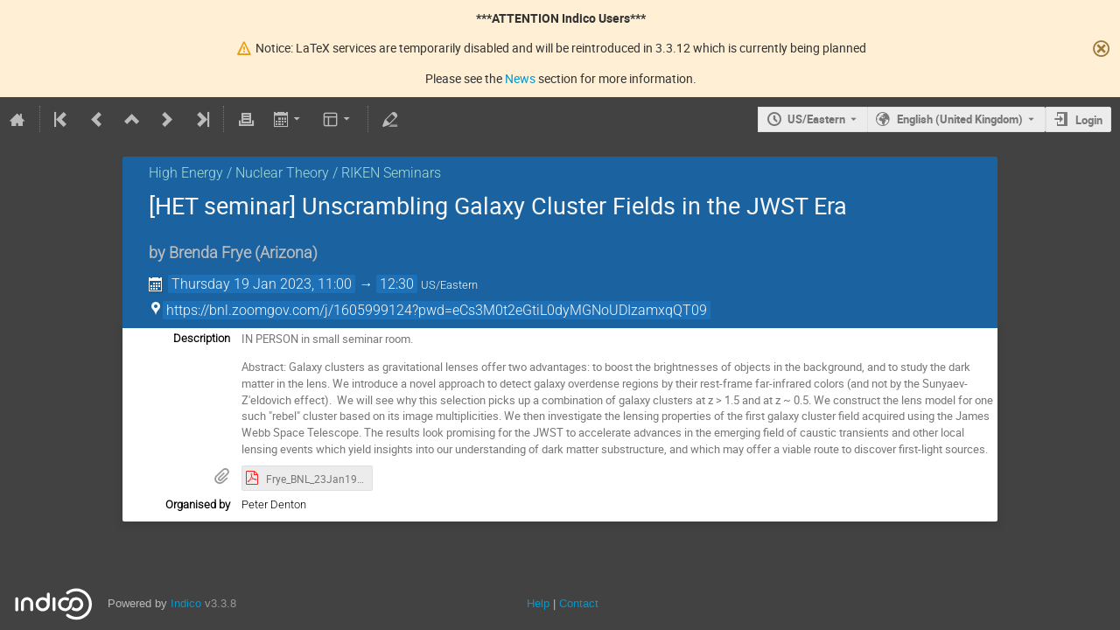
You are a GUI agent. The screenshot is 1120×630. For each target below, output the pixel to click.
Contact (578, 603)
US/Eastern (816, 119)
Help (538, 603)
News (520, 78)
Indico (186, 603)
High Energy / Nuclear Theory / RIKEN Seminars (295, 172)
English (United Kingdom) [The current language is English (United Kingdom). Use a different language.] (960, 119)
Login (1088, 120)
